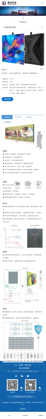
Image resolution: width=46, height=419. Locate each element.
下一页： (7, 385)
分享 (41, 69)
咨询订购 (7, 99)
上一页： (7, 383)
